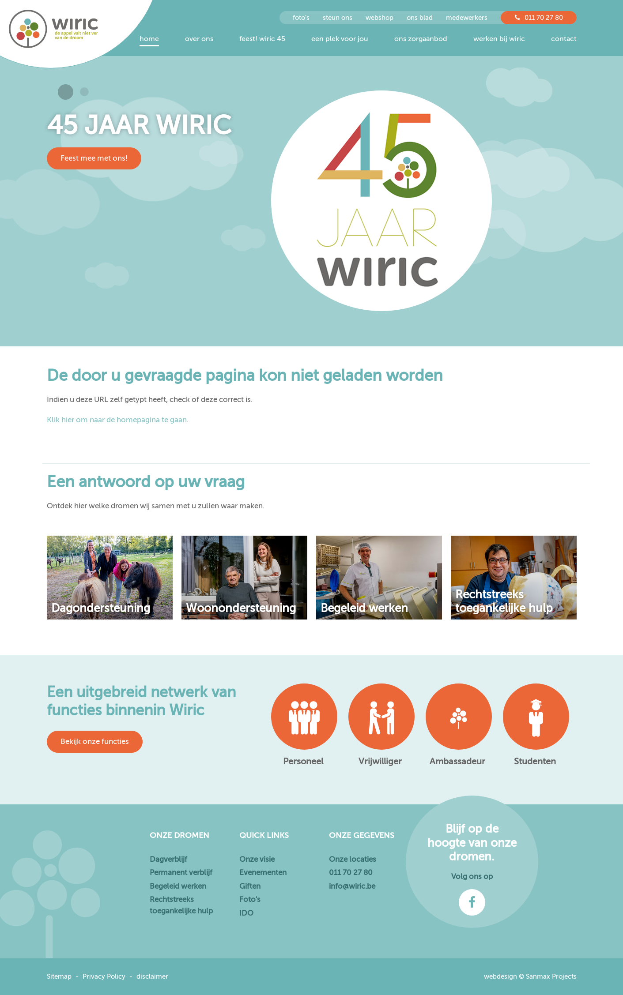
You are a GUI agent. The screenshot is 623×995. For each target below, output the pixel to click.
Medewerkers (466, 17)
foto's (301, 17)
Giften (250, 886)
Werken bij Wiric (499, 39)
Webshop (379, 17)
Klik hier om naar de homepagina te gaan (117, 420)
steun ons (337, 17)
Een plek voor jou (339, 39)
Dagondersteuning (100, 608)
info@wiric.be (352, 886)
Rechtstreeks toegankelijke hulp (504, 601)
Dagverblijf (168, 859)
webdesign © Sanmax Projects (530, 976)
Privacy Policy (104, 976)
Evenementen (263, 872)
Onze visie (257, 859)
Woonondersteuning (241, 608)
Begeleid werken (364, 608)
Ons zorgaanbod (420, 39)
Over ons (199, 39)
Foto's (250, 899)
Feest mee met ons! (94, 158)
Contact (564, 39)
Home (149, 39)
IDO (246, 913)
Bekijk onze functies (94, 741)
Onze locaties (352, 859)
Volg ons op (472, 876)
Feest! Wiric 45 (262, 39)
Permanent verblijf (181, 872)
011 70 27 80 (538, 17)
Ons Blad (420, 17)
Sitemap (59, 976)
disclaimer (152, 976)
